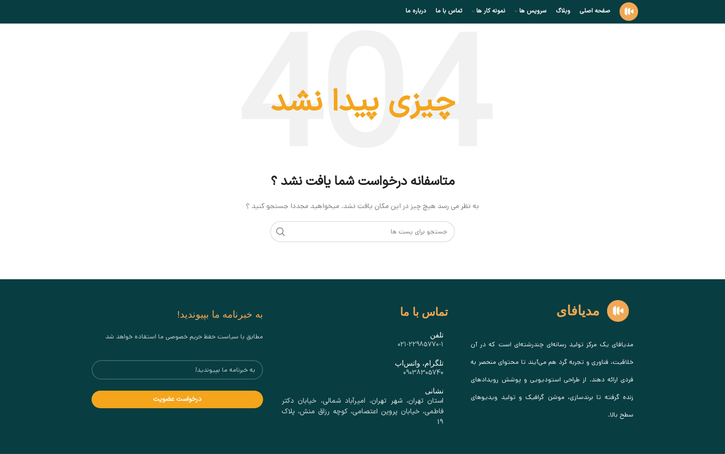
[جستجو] (362, 231)
